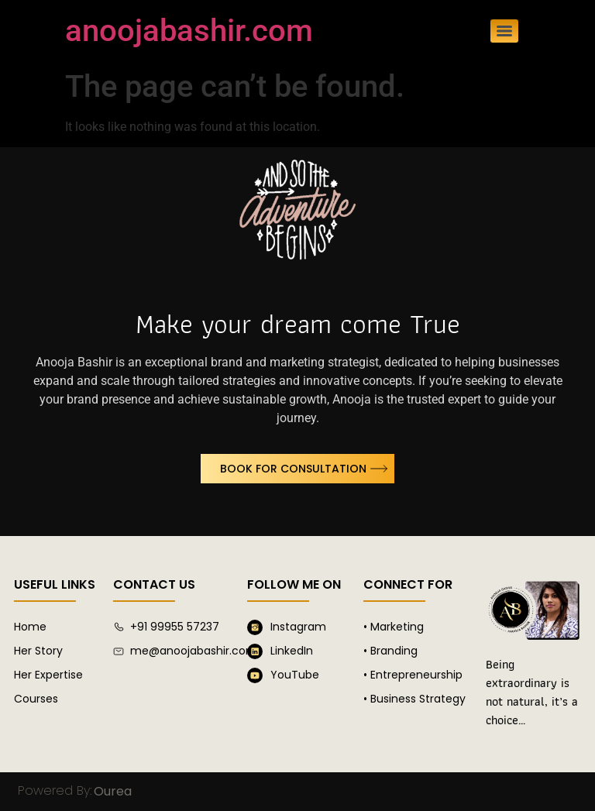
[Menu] (504, 31)
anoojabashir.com (189, 30)
